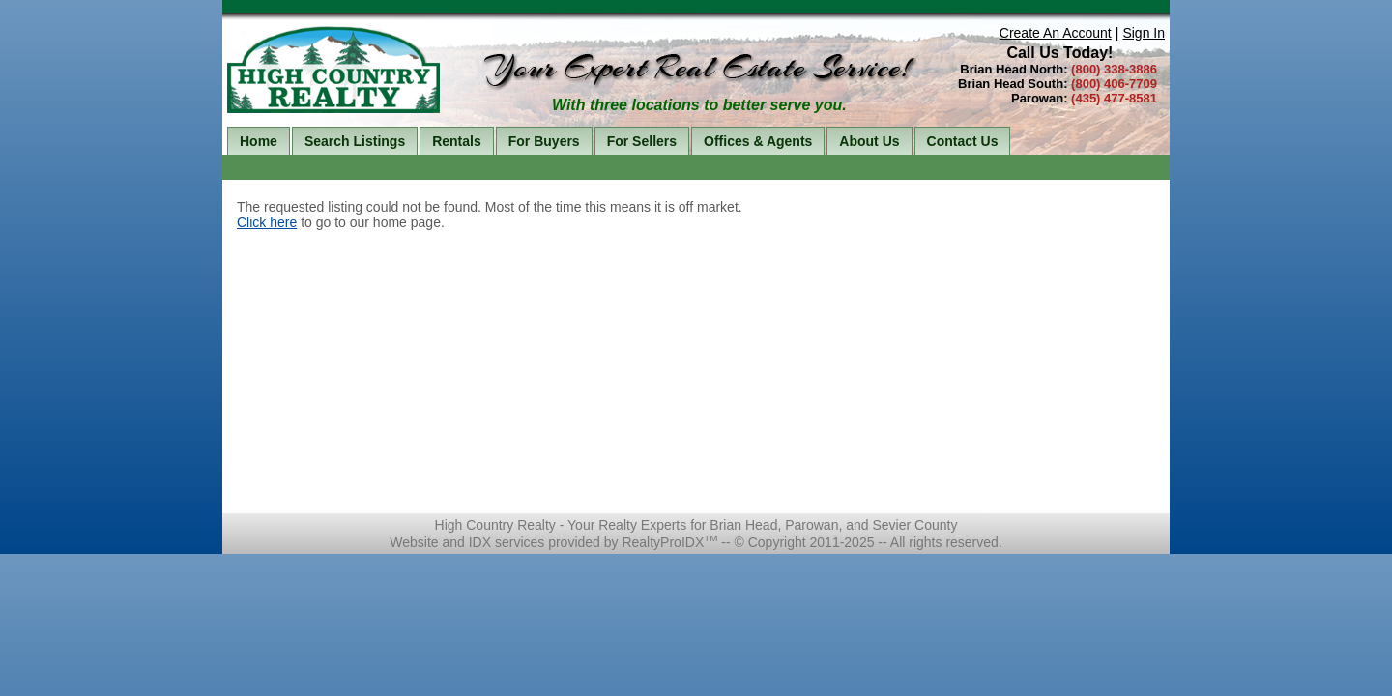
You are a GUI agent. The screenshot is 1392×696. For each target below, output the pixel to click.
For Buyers (544, 141)
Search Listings (354, 141)
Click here (267, 222)
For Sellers (642, 141)
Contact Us (963, 141)
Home (258, 141)
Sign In (1143, 33)
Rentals (456, 141)
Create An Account (1056, 33)
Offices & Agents (758, 141)
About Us (869, 141)
